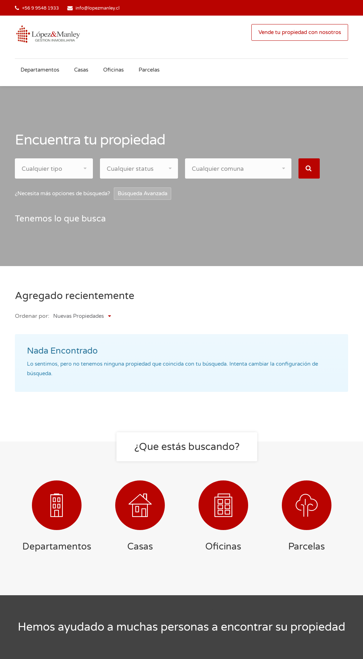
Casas (81, 70)
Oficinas (113, 70)
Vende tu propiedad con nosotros (299, 32)
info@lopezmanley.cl (97, 8)
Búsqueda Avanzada (142, 193)
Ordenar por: (32, 316)
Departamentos (40, 70)
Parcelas (149, 70)
